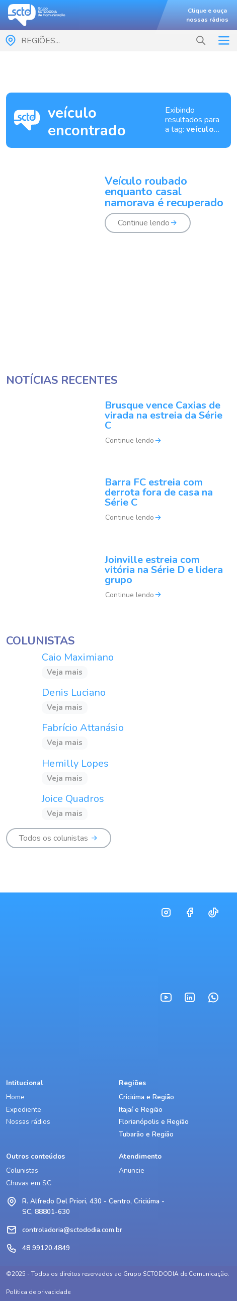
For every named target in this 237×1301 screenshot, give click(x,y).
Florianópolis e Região (154, 1121)
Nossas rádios (28, 1121)
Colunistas (22, 1170)
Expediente (23, 1109)
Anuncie (131, 1170)
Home (15, 1097)
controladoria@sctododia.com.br (72, 1230)
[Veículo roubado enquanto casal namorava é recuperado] (118, 210)
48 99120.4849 (46, 1248)
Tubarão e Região (146, 1134)
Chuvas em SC (28, 1183)
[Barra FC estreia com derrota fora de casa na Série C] (118, 506)
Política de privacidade (38, 1292)
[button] (200, 40)
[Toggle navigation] (223, 40)
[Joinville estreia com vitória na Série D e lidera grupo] (118, 583)
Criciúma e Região (146, 1097)
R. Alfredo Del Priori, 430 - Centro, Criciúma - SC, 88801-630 (93, 1206)
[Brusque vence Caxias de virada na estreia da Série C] (118, 429)
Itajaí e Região (141, 1109)
